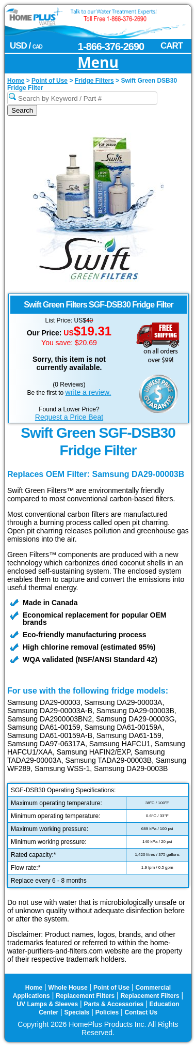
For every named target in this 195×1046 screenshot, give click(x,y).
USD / (26, 46)
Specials (77, 1012)
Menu (98, 63)
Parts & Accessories (114, 1004)
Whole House (68, 987)
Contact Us (141, 1012)
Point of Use (111, 987)
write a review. (88, 392)
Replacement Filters (85, 995)
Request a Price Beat (69, 417)
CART (171, 46)
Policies (107, 1012)
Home (33, 987)
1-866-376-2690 (111, 46)
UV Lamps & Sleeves (47, 1004)
